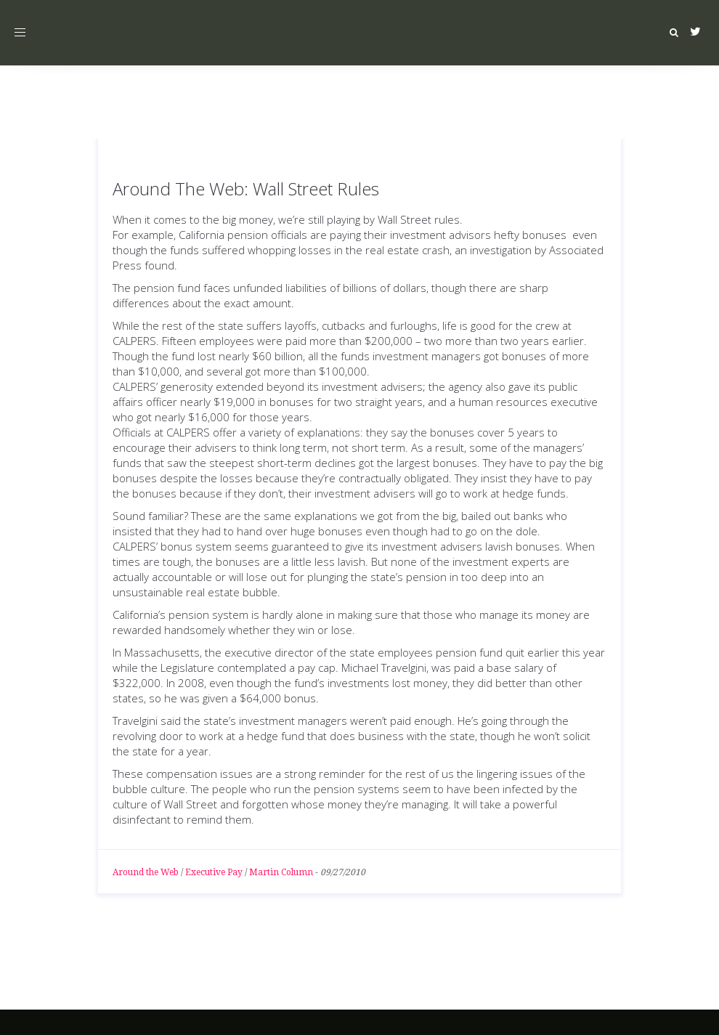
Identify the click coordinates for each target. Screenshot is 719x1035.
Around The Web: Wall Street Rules (246, 188)
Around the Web (146, 872)
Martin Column (281, 872)
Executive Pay (214, 872)
